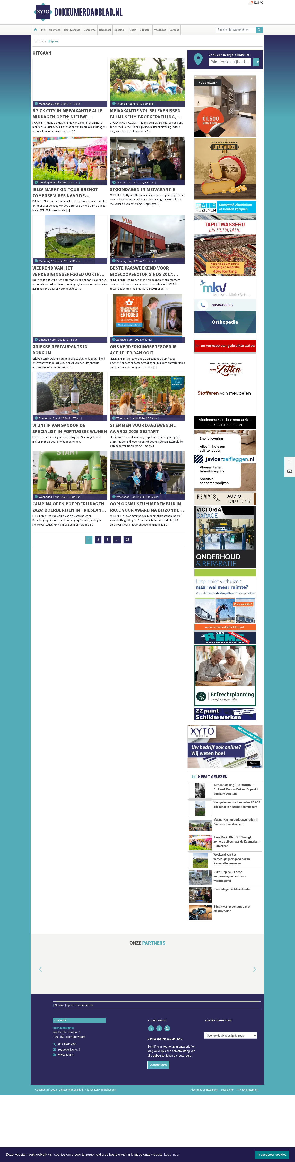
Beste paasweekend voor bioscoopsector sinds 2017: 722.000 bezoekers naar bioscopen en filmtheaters (142, 271)
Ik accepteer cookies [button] (272, 1154)
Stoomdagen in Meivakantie (142, 189)
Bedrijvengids (72, 29)
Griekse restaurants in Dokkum (60, 350)
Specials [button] (119, 29)
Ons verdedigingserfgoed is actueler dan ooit (143, 350)
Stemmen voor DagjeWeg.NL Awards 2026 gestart (143, 428)
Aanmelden (158, 1132)
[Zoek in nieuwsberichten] (236, 30)
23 (127, 540)
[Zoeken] (259, 30)
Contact (174, 29)
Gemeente (90, 29)
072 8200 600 (67, 1111)
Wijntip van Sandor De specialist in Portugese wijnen (69, 428)
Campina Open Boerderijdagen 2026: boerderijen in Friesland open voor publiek (68, 507)
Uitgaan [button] (144, 29)
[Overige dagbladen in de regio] (230, 1102)
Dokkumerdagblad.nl (88, 12)
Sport (133, 29)
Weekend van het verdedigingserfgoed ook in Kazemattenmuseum (66, 271)
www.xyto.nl (66, 1122)
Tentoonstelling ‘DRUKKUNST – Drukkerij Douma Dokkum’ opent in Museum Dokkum (236, 789)
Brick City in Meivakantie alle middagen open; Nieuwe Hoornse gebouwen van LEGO (67, 114)
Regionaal (105, 29)
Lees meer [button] (171, 1154)
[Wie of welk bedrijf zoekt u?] (230, 62)
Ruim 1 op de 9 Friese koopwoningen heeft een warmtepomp (229, 942)
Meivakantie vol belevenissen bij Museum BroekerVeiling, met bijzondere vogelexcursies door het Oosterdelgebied (145, 114)
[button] (36, 1045)
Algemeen (54, 29)
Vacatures (160, 29)
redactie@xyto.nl (69, 1117)
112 (43, 29)
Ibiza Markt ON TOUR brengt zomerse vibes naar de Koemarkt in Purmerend (65, 192)
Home (40, 41)
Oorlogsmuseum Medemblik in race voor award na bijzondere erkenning (147, 507)
